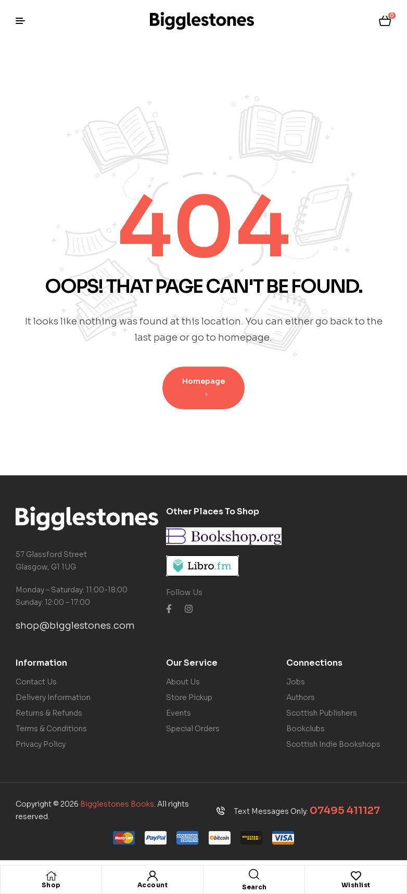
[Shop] (51, 876)
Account (152, 885)
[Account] (152, 876)
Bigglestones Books (117, 804)
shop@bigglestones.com (75, 625)
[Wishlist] (356, 876)
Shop (51, 885)
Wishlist (356, 885)
